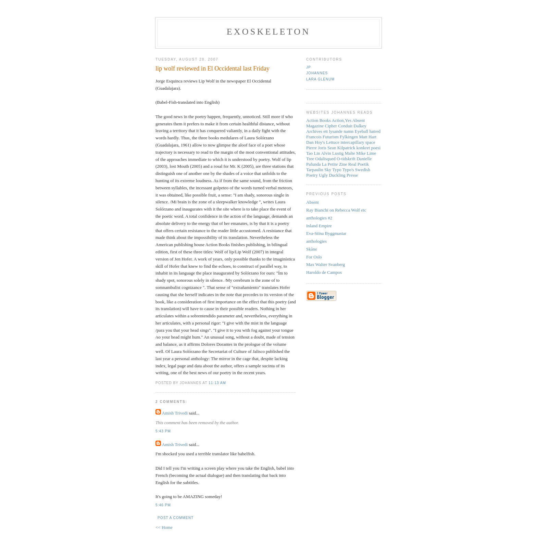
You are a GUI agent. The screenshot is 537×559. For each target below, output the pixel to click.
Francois (314, 136)
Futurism (331, 136)
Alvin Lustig (332, 153)
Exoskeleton (268, 32)
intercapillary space (357, 142)
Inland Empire (319, 225)
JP (308, 67)
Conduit (345, 125)
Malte (350, 153)
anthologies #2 (319, 217)
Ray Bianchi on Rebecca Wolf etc (336, 210)
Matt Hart (367, 136)
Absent (312, 202)
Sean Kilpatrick (341, 147)
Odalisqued (325, 158)
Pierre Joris (316, 147)
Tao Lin (313, 153)
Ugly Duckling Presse (338, 175)
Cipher (331, 125)
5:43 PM (163, 431)
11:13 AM (217, 383)
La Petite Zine (334, 164)
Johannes (317, 73)
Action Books (318, 120)
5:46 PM (163, 505)
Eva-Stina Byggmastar (326, 233)
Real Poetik (358, 164)
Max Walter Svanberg (325, 264)
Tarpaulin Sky (318, 169)
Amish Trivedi (175, 413)
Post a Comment (175, 518)
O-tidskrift (346, 158)
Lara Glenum (320, 79)
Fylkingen (349, 136)
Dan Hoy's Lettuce (322, 142)
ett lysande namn (338, 131)
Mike (360, 153)
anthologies (316, 241)
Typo (336, 169)
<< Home (164, 527)
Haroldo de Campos (324, 272)
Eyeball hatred (367, 131)
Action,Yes (341, 120)
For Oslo (314, 256)
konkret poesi (368, 147)
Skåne (311, 249)
